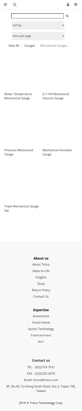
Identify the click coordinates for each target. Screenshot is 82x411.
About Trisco (41, 264)
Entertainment (41, 335)
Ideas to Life (40, 271)
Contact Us (41, 296)
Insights (41, 277)
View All (13, 46)
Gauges (30, 46)
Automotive (41, 316)
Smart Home (41, 322)
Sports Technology (41, 329)
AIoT (41, 342)
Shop (41, 284)
